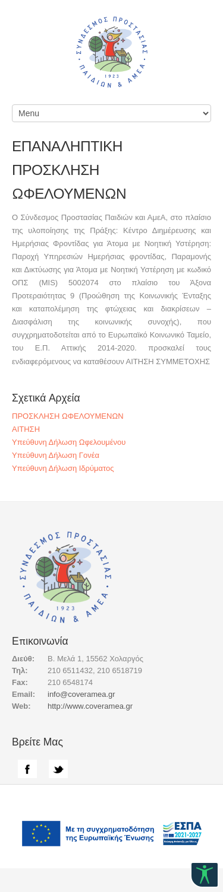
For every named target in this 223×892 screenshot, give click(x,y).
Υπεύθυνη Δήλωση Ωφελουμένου (68, 442)
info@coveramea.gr (81, 694)
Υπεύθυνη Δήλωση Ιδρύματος (63, 468)
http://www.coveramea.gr (90, 706)
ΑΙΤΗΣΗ (26, 429)
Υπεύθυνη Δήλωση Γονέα (55, 455)
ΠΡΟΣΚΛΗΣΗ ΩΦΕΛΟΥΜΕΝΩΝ (68, 416)
